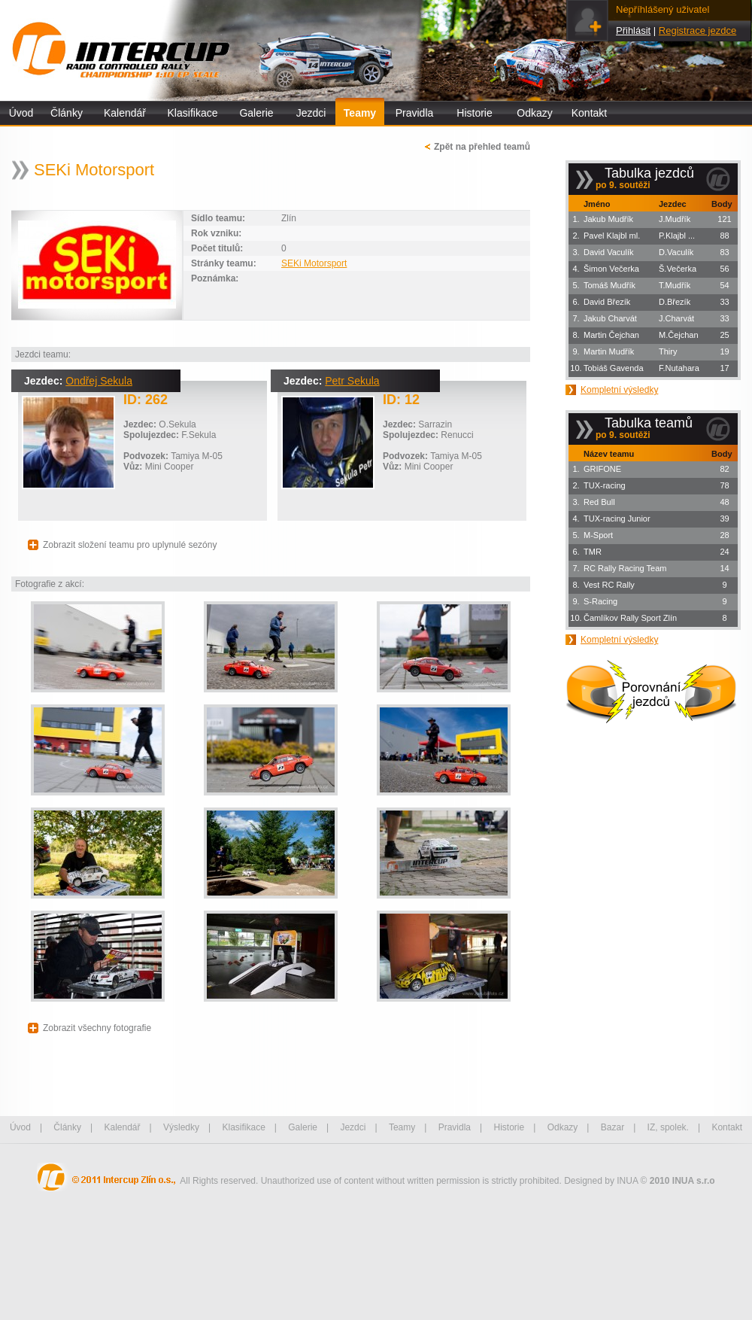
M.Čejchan (679, 334)
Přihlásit (633, 30)
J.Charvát (676, 318)
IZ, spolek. (668, 1127)
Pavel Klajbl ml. (612, 235)
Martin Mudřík (609, 351)
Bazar (612, 1127)
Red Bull (599, 501)
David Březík (607, 301)
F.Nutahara (679, 368)
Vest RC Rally (609, 584)
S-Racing (600, 601)
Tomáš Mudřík (609, 285)
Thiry (668, 351)
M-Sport (598, 535)
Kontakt (589, 113)
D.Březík (674, 301)
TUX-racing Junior (617, 518)
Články (66, 113)
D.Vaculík (676, 252)
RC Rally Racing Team (625, 568)
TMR (593, 551)
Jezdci (311, 113)
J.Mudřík (674, 219)
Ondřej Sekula (98, 381)
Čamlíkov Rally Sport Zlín (630, 617)
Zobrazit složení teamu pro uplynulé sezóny (130, 545)
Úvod (21, 113)
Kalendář (125, 113)
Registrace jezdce (697, 30)
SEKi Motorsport (314, 263)
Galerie (256, 113)
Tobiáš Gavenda (614, 368)
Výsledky (181, 1127)
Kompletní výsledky (619, 390)
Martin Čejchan (611, 334)
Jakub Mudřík (608, 219)
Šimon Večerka (611, 268)
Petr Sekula (352, 381)
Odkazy (534, 113)
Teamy (360, 113)
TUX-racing (605, 485)
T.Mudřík (674, 285)
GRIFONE (602, 468)
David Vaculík (608, 252)
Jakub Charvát (610, 318)
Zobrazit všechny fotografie (97, 1028)
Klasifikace (193, 113)
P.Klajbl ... (677, 235)
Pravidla (415, 113)
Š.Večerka (677, 268)
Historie (474, 113)
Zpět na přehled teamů (482, 146)
